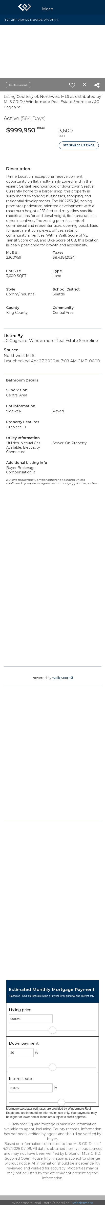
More (47, 9)
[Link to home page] (25, 7)
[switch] (72, 85)
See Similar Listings (79, 145)
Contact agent (18, 85)
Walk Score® (62, 678)
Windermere (82, 1203)
